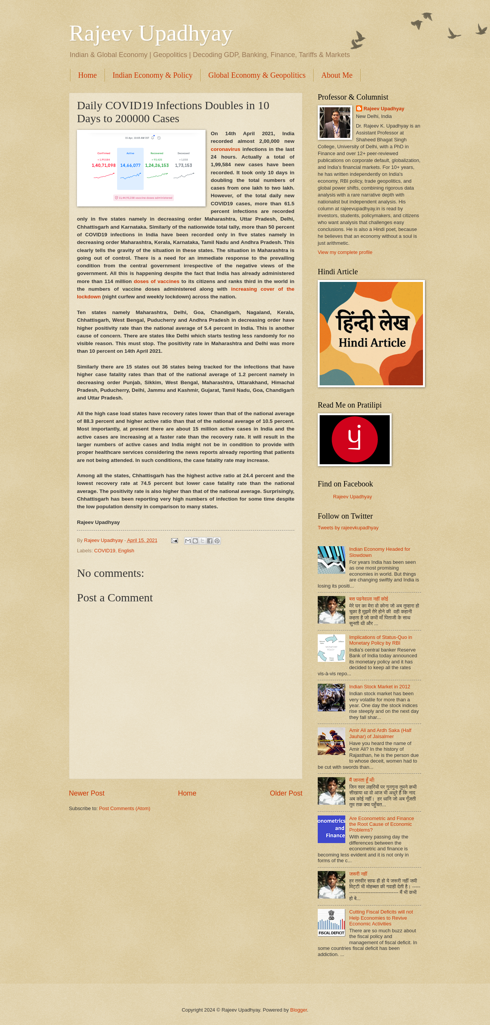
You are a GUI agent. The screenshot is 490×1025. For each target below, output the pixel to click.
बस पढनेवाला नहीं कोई (368, 599)
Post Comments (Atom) (124, 808)
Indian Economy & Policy (153, 75)
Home (87, 75)
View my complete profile (345, 252)
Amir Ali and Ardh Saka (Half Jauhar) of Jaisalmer (380, 733)
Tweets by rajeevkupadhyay (348, 528)
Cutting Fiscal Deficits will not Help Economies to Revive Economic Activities (381, 918)
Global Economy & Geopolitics (256, 75)
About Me (337, 75)
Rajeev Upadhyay (151, 33)
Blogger (298, 1010)
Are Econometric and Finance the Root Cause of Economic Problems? (381, 824)
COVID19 (104, 550)
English (126, 550)
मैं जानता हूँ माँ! (361, 780)
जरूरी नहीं (358, 874)
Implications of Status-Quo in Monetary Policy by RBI (380, 640)
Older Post (286, 793)
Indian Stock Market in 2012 (379, 686)
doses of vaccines (156, 281)
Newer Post (87, 793)
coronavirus (225, 149)
